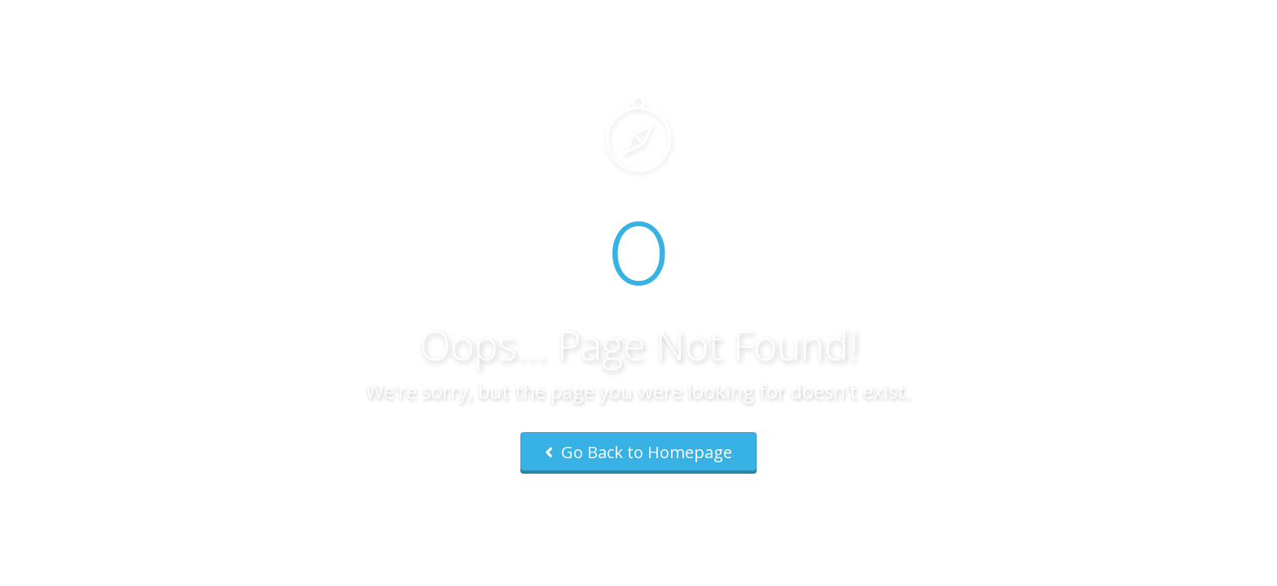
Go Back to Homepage (638, 452)
